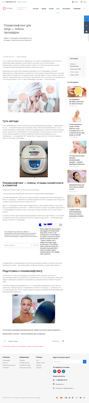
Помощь (22, 360)
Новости (5, 363)
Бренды (38, 365)
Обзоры (38, 367)
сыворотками (17, 71)
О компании (6, 360)
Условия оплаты (24, 363)
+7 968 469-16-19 (61, 380)
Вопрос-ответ (40, 363)
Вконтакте (54, 371)
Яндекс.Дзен (63, 371)
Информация (24, 357)
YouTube (59, 371)
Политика (6, 367)
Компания (6, 357)
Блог (37, 360)
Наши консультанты (9, 365)
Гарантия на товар (25, 367)
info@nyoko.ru (60, 384)
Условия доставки (25, 365)
